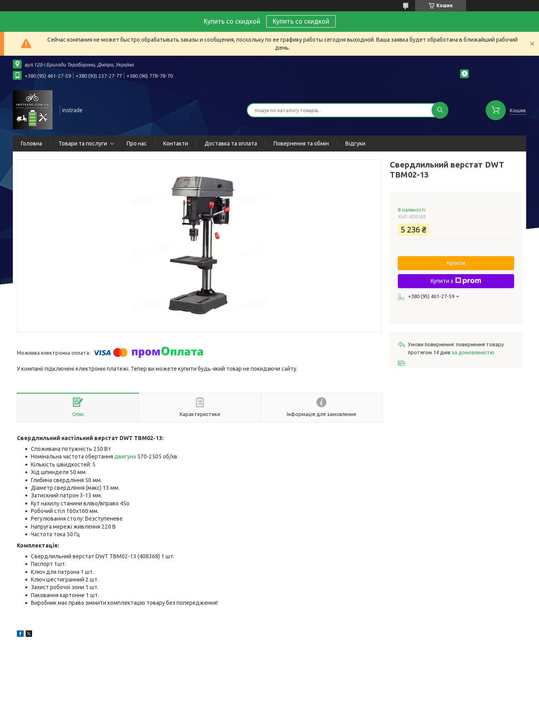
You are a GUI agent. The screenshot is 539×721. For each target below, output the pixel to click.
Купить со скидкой (301, 21)
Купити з (456, 281)
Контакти (175, 143)
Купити (456, 263)
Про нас (137, 143)
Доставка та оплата (231, 143)
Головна (31, 143)
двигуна (125, 456)
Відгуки (355, 143)
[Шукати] (440, 110)
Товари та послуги (83, 143)
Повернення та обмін (301, 143)
